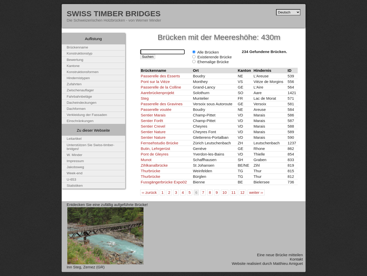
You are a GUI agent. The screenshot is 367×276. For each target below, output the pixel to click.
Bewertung (75, 60)
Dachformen (76, 109)
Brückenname (77, 47)
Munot (146, 160)
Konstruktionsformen (83, 72)
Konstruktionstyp (79, 53)
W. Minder (75, 155)
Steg (145, 98)
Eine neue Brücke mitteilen (280, 255)
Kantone (73, 66)
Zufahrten (74, 84)
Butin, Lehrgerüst (155, 148)
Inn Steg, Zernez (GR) (86, 267)
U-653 (71, 179)
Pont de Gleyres (154, 154)
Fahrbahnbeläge (79, 96)
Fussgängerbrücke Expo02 (164, 182)
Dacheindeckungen (82, 103)
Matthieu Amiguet (288, 263)
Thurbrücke (150, 171)
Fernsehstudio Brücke (159, 143)
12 (242, 192)
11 (233, 192)
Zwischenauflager (80, 90)
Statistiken (75, 185)
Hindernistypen (78, 78)
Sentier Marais (153, 115)
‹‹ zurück (149, 192)
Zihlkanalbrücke (154, 165)
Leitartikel (74, 139)
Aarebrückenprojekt (157, 93)
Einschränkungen (80, 121)
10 (224, 192)
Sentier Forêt (152, 120)
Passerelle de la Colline (161, 87)
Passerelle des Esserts (160, 76)
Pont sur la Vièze (155, 81)
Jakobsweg (75, 167)
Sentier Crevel (153, 126)
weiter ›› (256, 192)
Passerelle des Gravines (162, 104)
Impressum (75, 161)
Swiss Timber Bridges (114, 13)
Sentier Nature (153, 132)
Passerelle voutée (156, 109)
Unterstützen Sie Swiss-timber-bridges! (91, 147)
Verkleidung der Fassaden (87, 115)
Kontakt (296, 259)
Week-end (75, 173)
